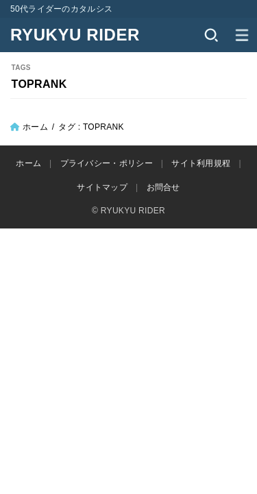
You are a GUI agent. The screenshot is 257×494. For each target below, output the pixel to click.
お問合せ (163, 187)
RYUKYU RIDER (75, 34)
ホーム (35, 127)
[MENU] (241, 35)
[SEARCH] (210, 35)
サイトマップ (102, 187)
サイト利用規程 (200, 163)
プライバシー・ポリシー (106, 163)
